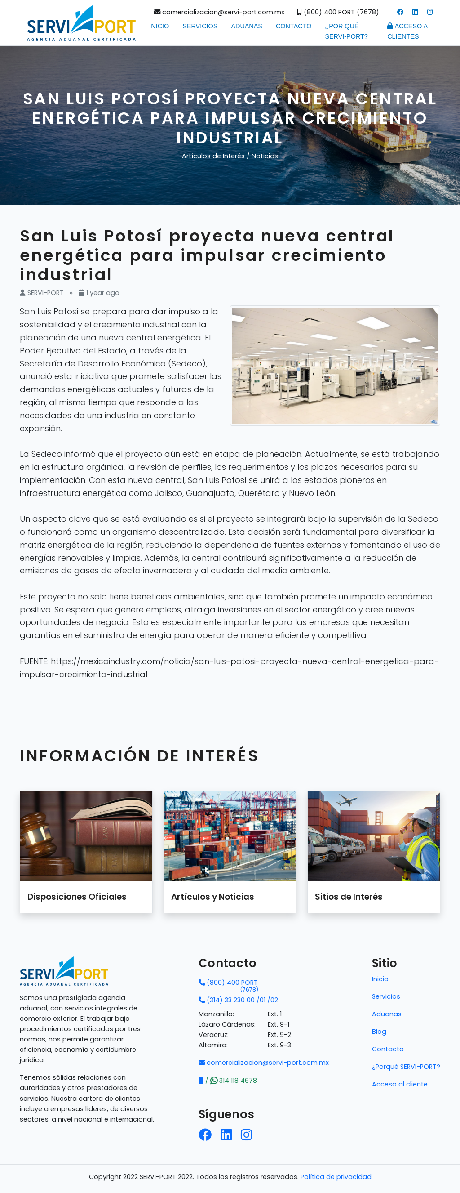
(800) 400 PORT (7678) (338, 12)
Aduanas (246, 26)
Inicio (159, 26)
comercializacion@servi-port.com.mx (219, 12)
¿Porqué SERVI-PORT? (406, 1066)
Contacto (293, 26)
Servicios (199, 26)
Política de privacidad (336, 1176)
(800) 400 (228, 983)
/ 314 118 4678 (228, 1080)
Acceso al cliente (400, 1084)
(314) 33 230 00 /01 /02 (238, 1000)
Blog (379, 1031)
